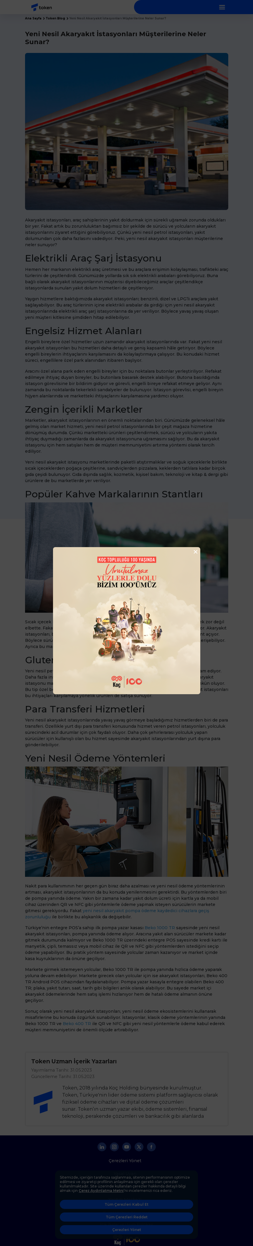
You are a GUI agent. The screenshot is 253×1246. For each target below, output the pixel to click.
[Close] (193, 552)
